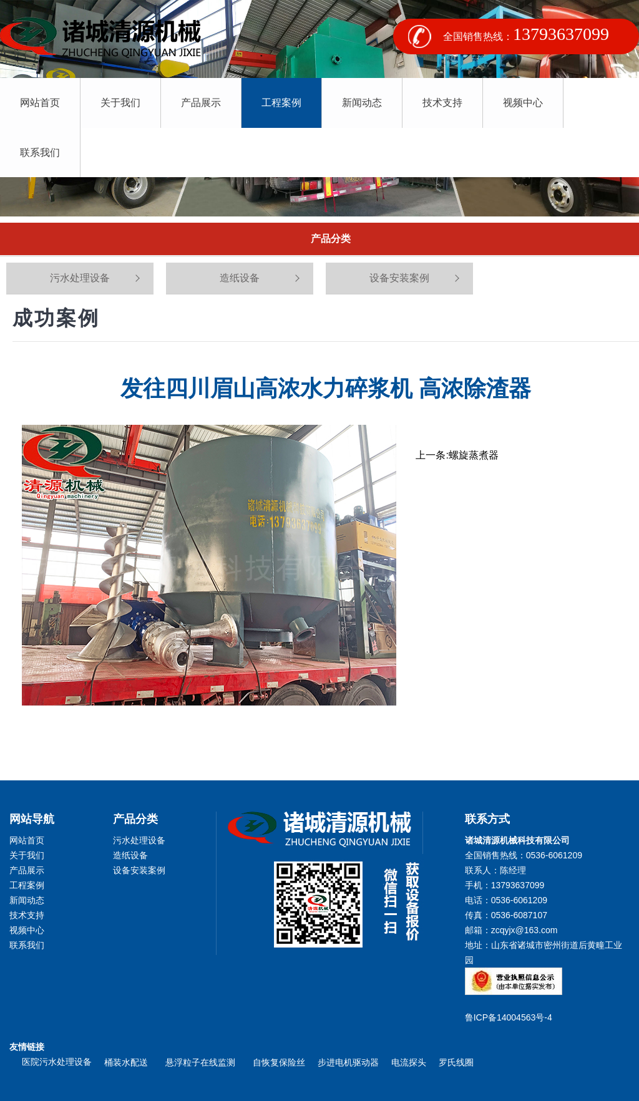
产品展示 (200, 102)
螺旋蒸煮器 (474, 455)
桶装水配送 (128, 1062)
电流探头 (408, 1062)
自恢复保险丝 (279, 1062)
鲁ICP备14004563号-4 (511, 1017)
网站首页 (40, 102)
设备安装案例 (399, 278)
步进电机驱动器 (348, 1062)
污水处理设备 (80, 278)
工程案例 (280, 102)
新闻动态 (359, 102)
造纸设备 (240, 278)
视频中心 (519, 102)
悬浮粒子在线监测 (202, 1062)
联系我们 (599, 102)
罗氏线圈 (456, 1062)
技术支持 (439, 102)
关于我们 (120, 102)
